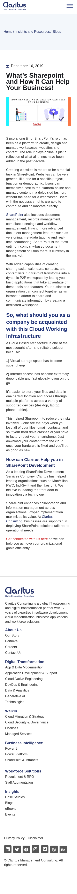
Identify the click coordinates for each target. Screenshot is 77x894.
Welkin (11, 711)
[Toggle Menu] (69, 5)
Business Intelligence (24, 743)
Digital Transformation (24, 662)
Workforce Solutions (23, 771)
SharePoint (14, 214)
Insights (12, 792)
